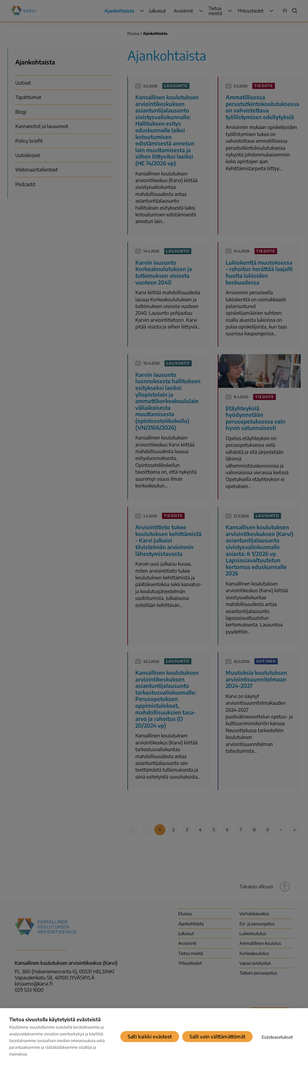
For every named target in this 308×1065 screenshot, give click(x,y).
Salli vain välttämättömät (217, 1037)
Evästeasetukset (277, 1037)
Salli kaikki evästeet (150, 1037)
